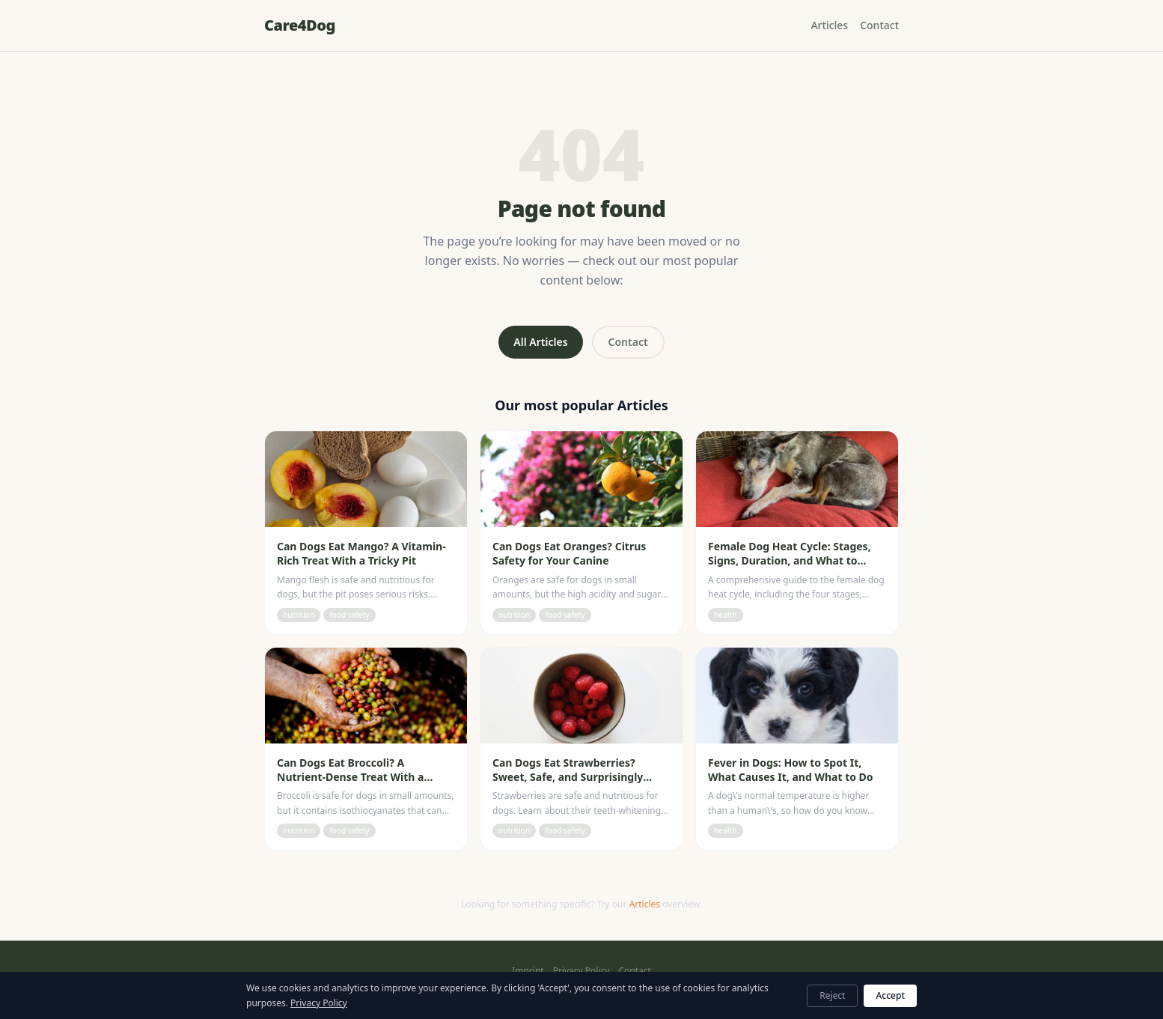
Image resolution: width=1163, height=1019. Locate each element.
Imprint (527, 971)
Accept (890, 995)
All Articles (540, 342)
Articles (829, 25)
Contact (879, 25)
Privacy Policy (581, 971)
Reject (832, 995)
